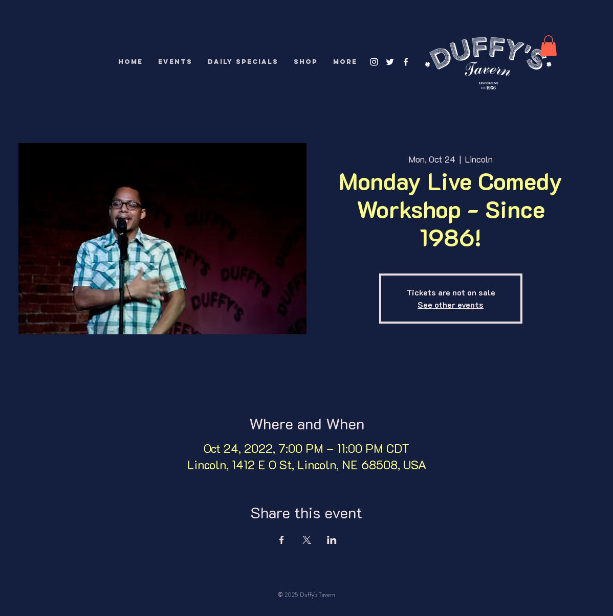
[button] (548, 45)
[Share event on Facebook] (282, 540)
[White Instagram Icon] (374, 62)
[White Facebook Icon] (406, 62)
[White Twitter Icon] (390, 62)
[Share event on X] (307, 540)
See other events (451, 304)
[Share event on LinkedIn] (332, 540)
